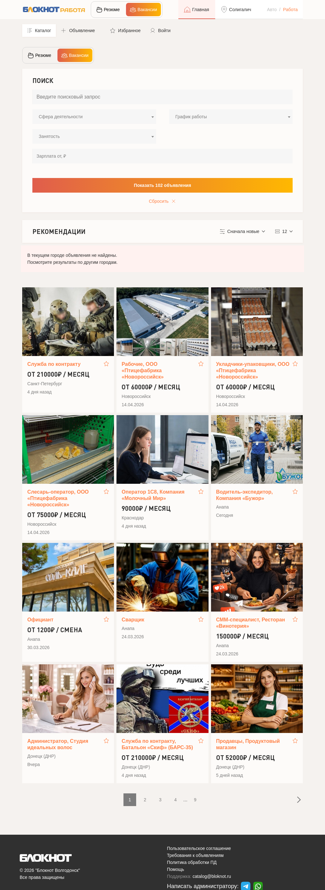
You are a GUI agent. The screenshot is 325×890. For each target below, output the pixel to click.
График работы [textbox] (191, 116)
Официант (40, 619)
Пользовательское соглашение (199, 848)
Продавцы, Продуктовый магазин (248, 744)
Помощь (175, 869)
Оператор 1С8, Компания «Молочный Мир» (153, 495)
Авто (272, 9)
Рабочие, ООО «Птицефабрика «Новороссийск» (142, 370)
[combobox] (94, 116)
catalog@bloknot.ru (212, 876)
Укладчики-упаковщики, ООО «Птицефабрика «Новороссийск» (252, 370)
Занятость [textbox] (49, 136)
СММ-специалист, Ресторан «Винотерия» (250, 623)
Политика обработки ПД (192, 862)
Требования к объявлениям (195, 855)
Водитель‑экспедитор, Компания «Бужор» (244, 495)
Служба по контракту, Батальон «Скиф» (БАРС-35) (157, 744)
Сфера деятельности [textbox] (61, 116)
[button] (80, 30)
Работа (290, 9)
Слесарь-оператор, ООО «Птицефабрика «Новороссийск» (58, 498)
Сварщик (133, 619)
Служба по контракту (54, 364)
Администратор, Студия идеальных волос (57, 744)
